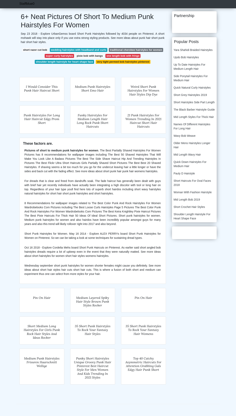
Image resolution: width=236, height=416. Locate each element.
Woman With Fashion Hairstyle (193, 192)
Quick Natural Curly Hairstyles (192, 87)
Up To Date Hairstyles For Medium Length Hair (189, 66)
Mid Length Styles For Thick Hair (194, 117)
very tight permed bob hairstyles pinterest (123, 61)
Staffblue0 (27, 4)
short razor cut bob (35, 49)
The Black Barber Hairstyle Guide (194, 109)
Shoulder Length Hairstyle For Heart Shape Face (192, 216)
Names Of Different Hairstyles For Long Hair (192, 126)
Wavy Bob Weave (185, 135)
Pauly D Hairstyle (184, 173)
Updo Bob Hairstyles (186, 57)
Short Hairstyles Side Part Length (194, 102)
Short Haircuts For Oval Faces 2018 (192, 182)
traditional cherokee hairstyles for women (136, 49)
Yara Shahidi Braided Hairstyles (193, 50)
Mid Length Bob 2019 (187, 199)
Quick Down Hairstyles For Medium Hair (190, 164)
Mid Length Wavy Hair (187, 154)
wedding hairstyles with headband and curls (78, 49)
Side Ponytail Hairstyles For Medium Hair (191, 78)
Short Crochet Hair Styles (189, 206)
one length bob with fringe (122, 55)
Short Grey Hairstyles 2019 (190, 95)
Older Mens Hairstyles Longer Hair (192, 145)
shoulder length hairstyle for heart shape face (64, 61)
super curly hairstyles (59, 55)
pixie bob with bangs (90, 55)
